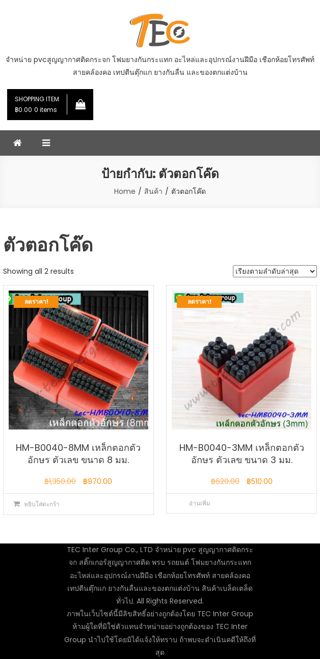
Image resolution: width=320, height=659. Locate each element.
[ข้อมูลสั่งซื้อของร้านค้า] (275, 271)
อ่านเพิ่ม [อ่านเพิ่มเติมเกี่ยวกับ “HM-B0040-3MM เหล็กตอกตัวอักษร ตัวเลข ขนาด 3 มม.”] (199, 503)
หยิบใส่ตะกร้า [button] (42, 504)
